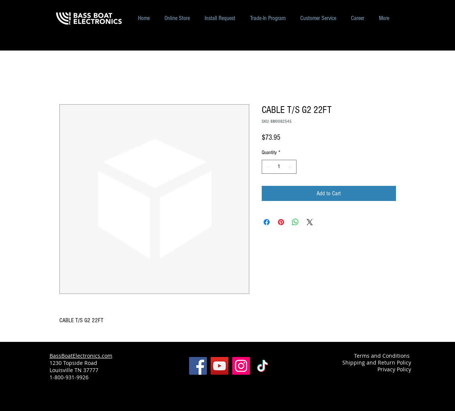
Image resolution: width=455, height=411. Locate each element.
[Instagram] (241, 366)
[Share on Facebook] (266, 222)
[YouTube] (219, 366)
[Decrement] (267, 166)
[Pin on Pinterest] (281, 222)
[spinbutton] (279, 166)
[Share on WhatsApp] (295, 222)
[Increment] (290, 166)
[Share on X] (309, 222)
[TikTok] (263, 366)
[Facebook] (198, 366)
